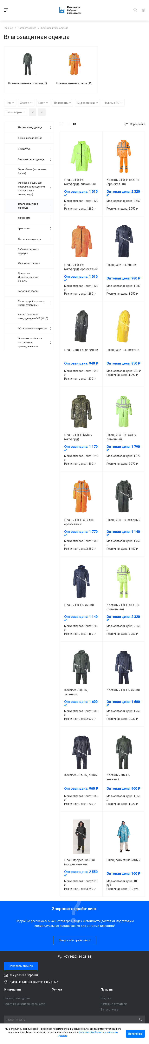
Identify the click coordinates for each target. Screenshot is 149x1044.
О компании (12, 989)
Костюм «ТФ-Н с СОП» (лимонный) (123, 607)
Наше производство (17, 998)
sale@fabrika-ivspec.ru (24, 975)
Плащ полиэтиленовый (123, 860)
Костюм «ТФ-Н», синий (123, 690)
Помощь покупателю (114, 1003)
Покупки (106, 998)
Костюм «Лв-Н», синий (80, 775)
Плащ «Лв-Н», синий (121, 265)
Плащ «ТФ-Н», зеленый (123, 520)
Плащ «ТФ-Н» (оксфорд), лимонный (80, 182)
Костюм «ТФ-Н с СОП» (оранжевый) (123, 182)
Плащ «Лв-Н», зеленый (81, 350)
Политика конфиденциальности (24, 1003)
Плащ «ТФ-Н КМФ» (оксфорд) (78, 437)
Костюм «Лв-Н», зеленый (118, 777)
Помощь (107, 989)
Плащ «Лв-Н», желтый (123, 350)
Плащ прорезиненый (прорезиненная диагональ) (79, 864)
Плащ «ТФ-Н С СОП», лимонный (122, 437)
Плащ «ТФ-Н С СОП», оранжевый (79, 522)
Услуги (57, 989)
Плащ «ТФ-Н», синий (79, 605)
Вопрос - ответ (110, 1009)
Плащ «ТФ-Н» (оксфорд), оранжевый (81, 267)
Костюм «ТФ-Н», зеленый (76, 692)
